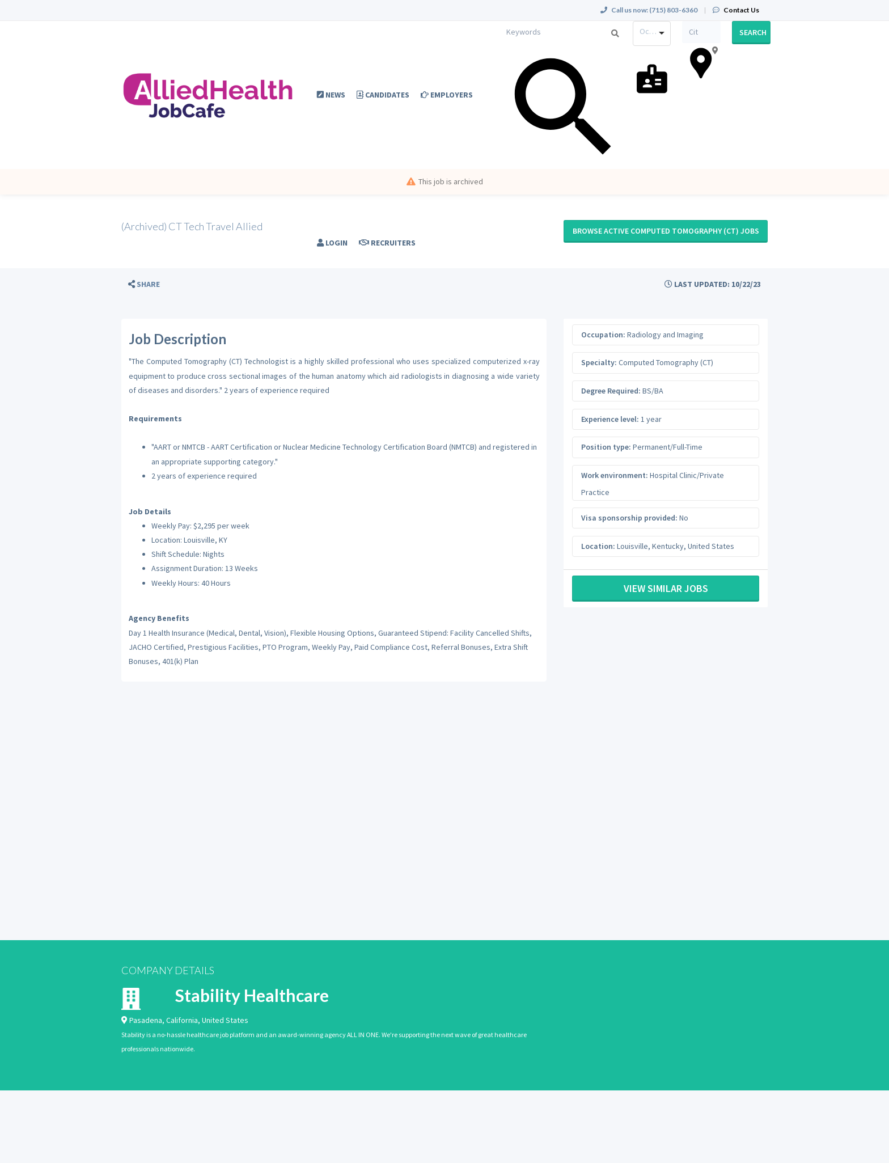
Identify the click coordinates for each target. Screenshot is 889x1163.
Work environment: (614, 475)
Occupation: (603, 334)
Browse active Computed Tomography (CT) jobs (666, 231)
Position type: (606, 447)
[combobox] (652, 33)
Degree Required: (611, 391)
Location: (598, 546)
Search (753, 32)
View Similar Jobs (666, 588)
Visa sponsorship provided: (629, 518)
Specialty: (599, 362)
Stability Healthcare (252, 995)
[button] (144, 284)
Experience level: (610, 419)
